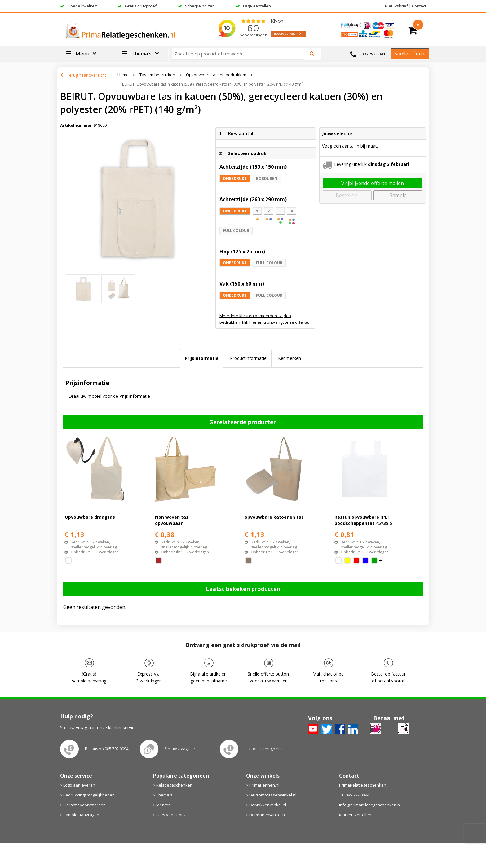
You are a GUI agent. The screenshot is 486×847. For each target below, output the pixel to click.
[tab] (201, 358)
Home (123, 75)
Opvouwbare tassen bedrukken (216, 75)
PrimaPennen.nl (264, 785)
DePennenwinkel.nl (267, 815)
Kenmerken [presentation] (289, 358)
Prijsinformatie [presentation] (202, 358)
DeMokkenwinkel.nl (267, 805)
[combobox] (240, 54)
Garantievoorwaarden (84, 805)
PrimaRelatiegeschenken (362, 785)
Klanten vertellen (355, 815)
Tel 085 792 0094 (354, 795)
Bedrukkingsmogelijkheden (89, 795)
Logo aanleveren (79, 785)
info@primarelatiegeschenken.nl (370, 805)
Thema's (164, 795)
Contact (419, 6)
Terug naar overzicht (86, 75)
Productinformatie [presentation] (248, 358)
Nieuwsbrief (396, 6)
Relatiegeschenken (174, 785)
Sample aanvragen (81, 815)
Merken (163, 805)
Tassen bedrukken (157, 75)
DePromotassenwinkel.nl (272, 795)
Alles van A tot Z (171, 815)
